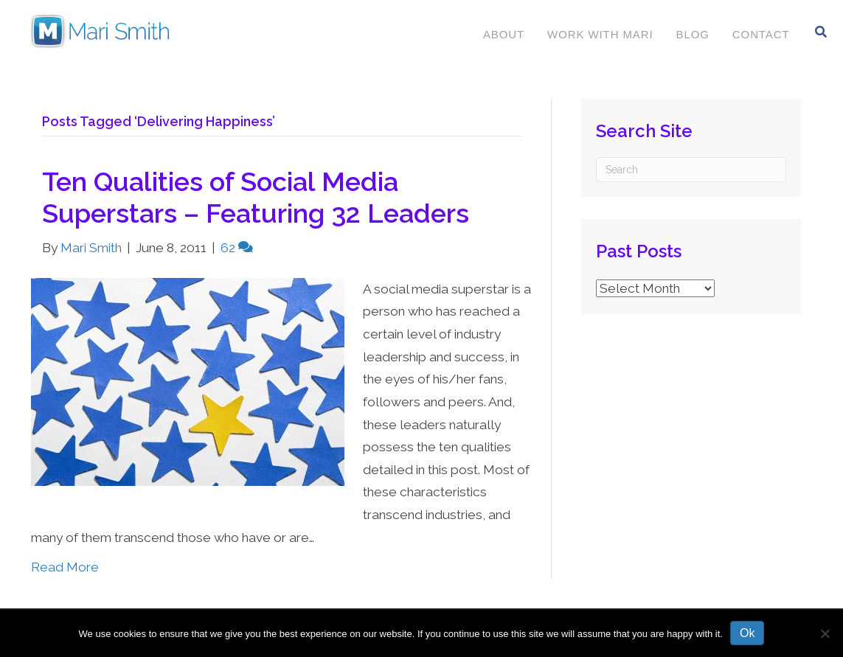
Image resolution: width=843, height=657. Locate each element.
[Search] (821, 32)
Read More (65, 567)
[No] (824, 633)
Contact (761, 34)
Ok (747, 633)
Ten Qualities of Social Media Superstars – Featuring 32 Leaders (255, 197)
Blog (693, 34)
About (503, 34)
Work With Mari (600, 34)
